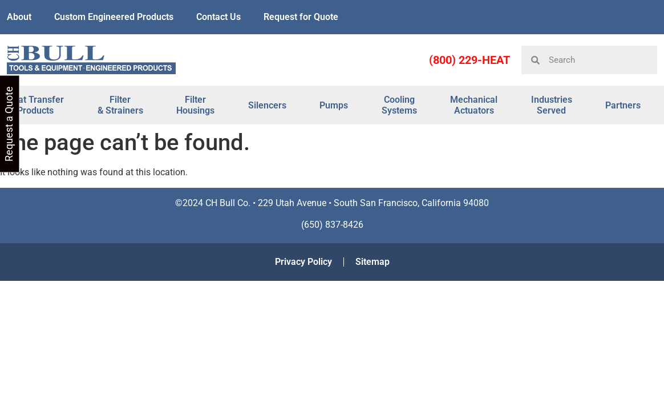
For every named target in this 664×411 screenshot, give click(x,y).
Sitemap (372, 261)
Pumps (333, 105)
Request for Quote (301, 16)
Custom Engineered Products (113, 16)
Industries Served (551, 105)
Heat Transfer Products (35, 105)
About (19, 16)
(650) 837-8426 (332, 224)
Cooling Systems (399, 105)
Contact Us (218, 16)
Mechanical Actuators (473, 105)
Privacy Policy (303, 261)
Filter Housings (195, 105)
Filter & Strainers (120, 105)
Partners (623, 105)
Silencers (267, 105)
